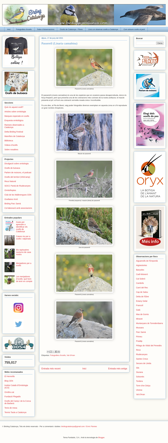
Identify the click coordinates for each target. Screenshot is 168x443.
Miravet (139, 319)
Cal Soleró (140, 279)
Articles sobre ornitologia (15, 111)
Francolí (139, 305)
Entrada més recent (50, 368)
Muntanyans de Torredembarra (149, 323)
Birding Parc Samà (12, 203)
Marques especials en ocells (16, 116)
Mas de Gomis (142, 314)
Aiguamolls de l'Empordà (147, 261)
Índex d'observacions (45, 29)
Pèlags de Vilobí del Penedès (149, 345)
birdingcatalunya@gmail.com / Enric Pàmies (79, 426)
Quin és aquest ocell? (13, 107)
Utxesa (139, 390)
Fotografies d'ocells (24, 29)
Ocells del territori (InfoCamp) (17, 177)
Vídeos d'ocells (11, 145)
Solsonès (140, 377)
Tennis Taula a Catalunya (15, 412)
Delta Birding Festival (13, 132)
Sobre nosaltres (11, 149)
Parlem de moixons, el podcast (17, 172)
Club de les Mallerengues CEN (17, 195)
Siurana (139, 372)
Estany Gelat (141, 301)
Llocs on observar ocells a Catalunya (103, 29)
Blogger (101, 437)
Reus (138, 350)
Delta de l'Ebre (142, 296)
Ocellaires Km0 (11, 199)
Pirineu (139, 336)
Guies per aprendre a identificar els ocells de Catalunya (22, 227)
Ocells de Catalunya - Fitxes (71, 29)
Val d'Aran (71, 355)
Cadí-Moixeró (142, 274)
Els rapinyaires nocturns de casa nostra (23, 252)
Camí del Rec (142, 287)
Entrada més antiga (117, 368)
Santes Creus (142, 359)
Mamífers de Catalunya (14, 136)
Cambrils (140, 283)
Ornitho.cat (9, 392)
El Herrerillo (9, 376)
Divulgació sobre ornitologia (16, 163)
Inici (9, 29)
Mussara (140, 328)
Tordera (139, 381)
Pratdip (139, 341)
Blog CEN (8, 381)
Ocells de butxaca (12, 168)
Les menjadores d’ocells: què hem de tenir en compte (24, 278)
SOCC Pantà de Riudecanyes (17, 186)
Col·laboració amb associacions (18, 208)
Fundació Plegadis (12, 396)
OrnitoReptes (10, 190)
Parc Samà (141, 332)
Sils (137, 368)
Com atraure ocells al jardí (134, 29)
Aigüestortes (141, 265)
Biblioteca (8, 140)
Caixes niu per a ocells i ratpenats (23, 237)
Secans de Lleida (143, 363)
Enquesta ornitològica (13, 120)
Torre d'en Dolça (143, 385)
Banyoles (140, 270)
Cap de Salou (142, 292)
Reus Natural (10, 181)
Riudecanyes (141, 354)
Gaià (138, 310)
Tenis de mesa (10, 408)
